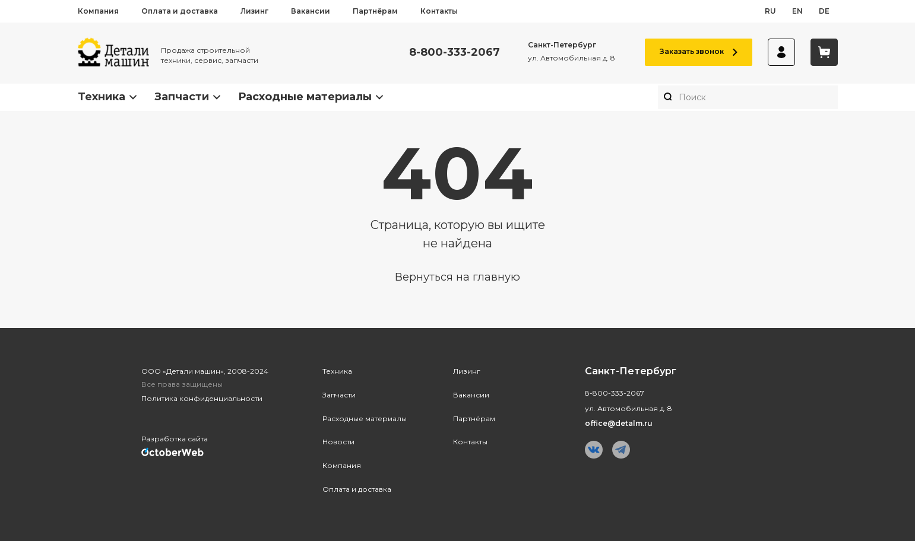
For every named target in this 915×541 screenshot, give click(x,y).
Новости (338, 441)
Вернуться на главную (457, 277)
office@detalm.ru (619, 423)
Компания (98, 11)
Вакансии (310, 11)
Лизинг (254, 11)
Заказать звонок (698, 51)
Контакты (439, 11)
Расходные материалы (305, 96)
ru (770, 11)
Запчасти (181, 96)
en (797, 11)
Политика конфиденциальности (201, 398)
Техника (101, 96)
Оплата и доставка (179, 11)
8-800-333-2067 (454, 52)
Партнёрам (375, 11)
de (824, 11)
